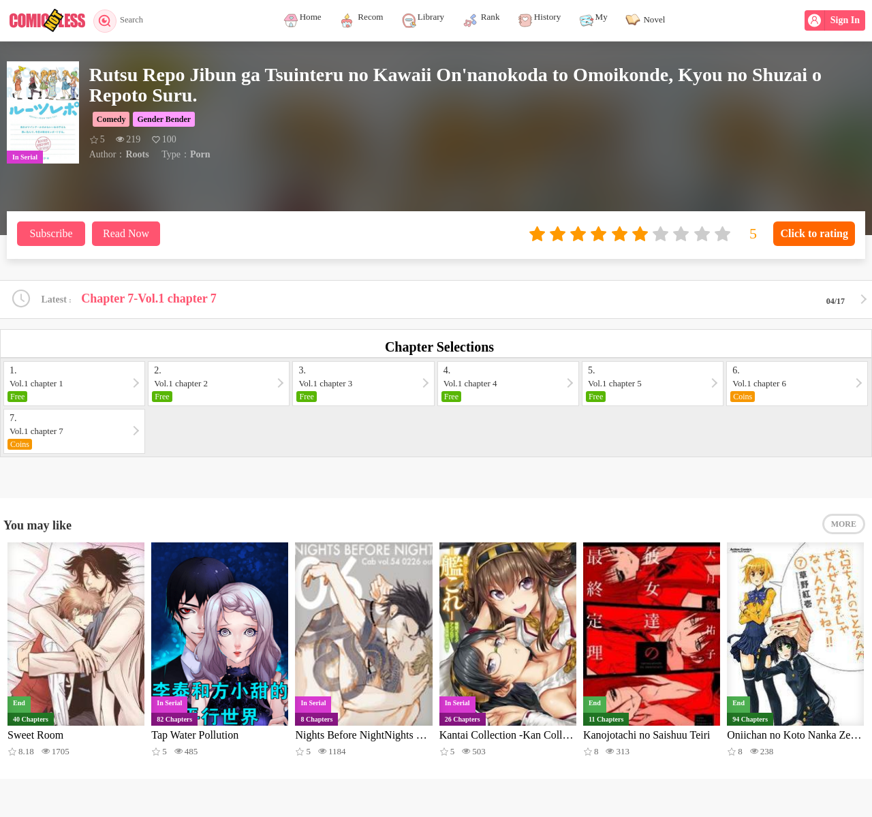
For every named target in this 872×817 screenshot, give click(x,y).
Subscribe (50, 233)
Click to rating (814, 233)
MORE (843, 528)
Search (121, 20)
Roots (137, 154)
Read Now (126, 233)
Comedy (111, 119)
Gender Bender (164, 119)
